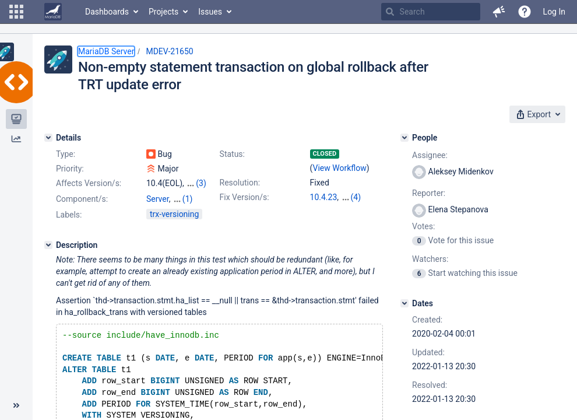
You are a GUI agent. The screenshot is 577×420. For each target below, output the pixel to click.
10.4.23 (323, 197)
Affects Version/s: (88, 183)
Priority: (70, 168)
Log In (554, 11)
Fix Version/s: (244, 197)
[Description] (48, 245)
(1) (187, 199)
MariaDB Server (106, 51)
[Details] (48, 138)
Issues (210, 11)
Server (157, 199)
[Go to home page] (53, 11)
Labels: (69, 214)
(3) (201, 183)
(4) (356, 197)
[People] (404, 138)
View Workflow (340, 168)
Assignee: (430, 155)
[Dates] (404, 303)
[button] (16, 11)
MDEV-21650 (169, 51)
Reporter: (428, 193)
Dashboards (107, 11)
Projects (163, 11)
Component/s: (82, 199)
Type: (65, 154)
